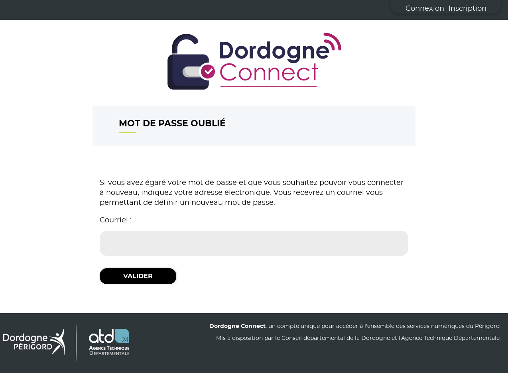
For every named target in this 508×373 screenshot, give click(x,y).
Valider (138, 276)
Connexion (425, 8)
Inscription (467, 8)
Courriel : (116, 220)
